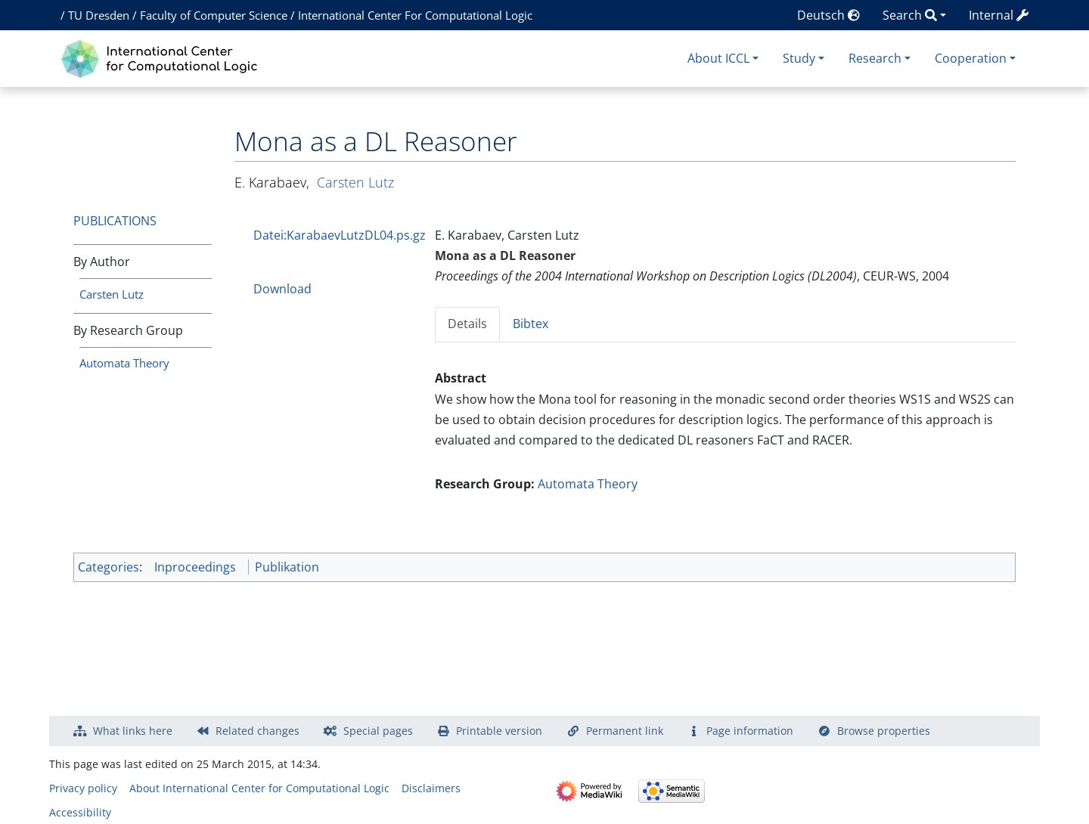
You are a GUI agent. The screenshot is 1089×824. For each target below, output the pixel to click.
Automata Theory (124, 362)
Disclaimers (431, 788)
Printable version (499, 730)
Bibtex (530, 323)
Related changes (257, 730)
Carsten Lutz (111, 294)
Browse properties (883, 730)
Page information (749, 730)
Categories (108, 567)
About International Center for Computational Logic (259, 788)
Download (282, 288)
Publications (115, 220)
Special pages (378, 730)
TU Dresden (98, 15)
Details (467, 323)
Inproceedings (195, 567)
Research (875, 58)
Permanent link (624, 730)
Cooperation (971, 58)
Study (799, 58)
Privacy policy (83, 788)
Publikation (287, 567)
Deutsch (828, 15)
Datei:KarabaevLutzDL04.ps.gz (339, 235)
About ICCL (718, 58)
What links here (132, 730)
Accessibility (80, 812)
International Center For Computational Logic (415, 15)
